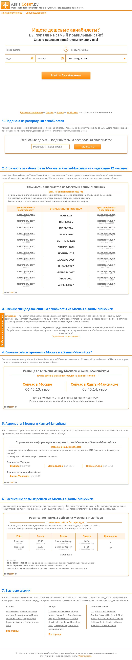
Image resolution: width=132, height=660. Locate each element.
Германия (11, 622)
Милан (51, 615)
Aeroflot (94, 615)
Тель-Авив (68, 615)
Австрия (10, 615)
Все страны (12, 630)
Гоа (68, 611)
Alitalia (109, 622)
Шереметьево (94, 465)
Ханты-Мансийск (19, 476)
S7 (100, 625)
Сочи (70, 625)
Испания (32, 611)
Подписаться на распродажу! (66, 336)
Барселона (61, 611)
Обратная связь (85, 656)
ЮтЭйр (116, 618)
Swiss (113, 625)
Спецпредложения (36, 12)
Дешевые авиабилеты (31, 112)
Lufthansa (117, 622)
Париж (59, 615)
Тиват (76, 625)
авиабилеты (47, 5)
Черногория (30, 618)
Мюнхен (73, 618)
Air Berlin (100, 622)
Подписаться (87, 146)
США (8, 625)
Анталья (60, 629)
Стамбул (52, 622)
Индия (34, 615)
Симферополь (60, 625)
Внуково (15, 465)
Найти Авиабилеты (66, 75)
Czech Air (106, 625)
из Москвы (72, 112)
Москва (52, 611)
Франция (10, 618)
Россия (60, 112)
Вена (50, 625)
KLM (108, 615)
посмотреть (26, 214)
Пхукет (60, 622)
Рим (50, 618)
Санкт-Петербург (72, 622)
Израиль (24, 611)
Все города (54, 634)
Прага (66, 618)
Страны (49, 112)
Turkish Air (116, 615)
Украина (20, 622)
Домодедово (55, 465)
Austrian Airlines (105, 618)
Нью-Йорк (58, 618)
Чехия (16, 611)
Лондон (75, 611)
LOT (92, 611)
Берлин (52, 629)
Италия (35, 622)
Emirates (95, 625)
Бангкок (77, 615)
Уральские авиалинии (105, 611)
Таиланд (19, 618)
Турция (28, 622)
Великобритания (23, 615)
